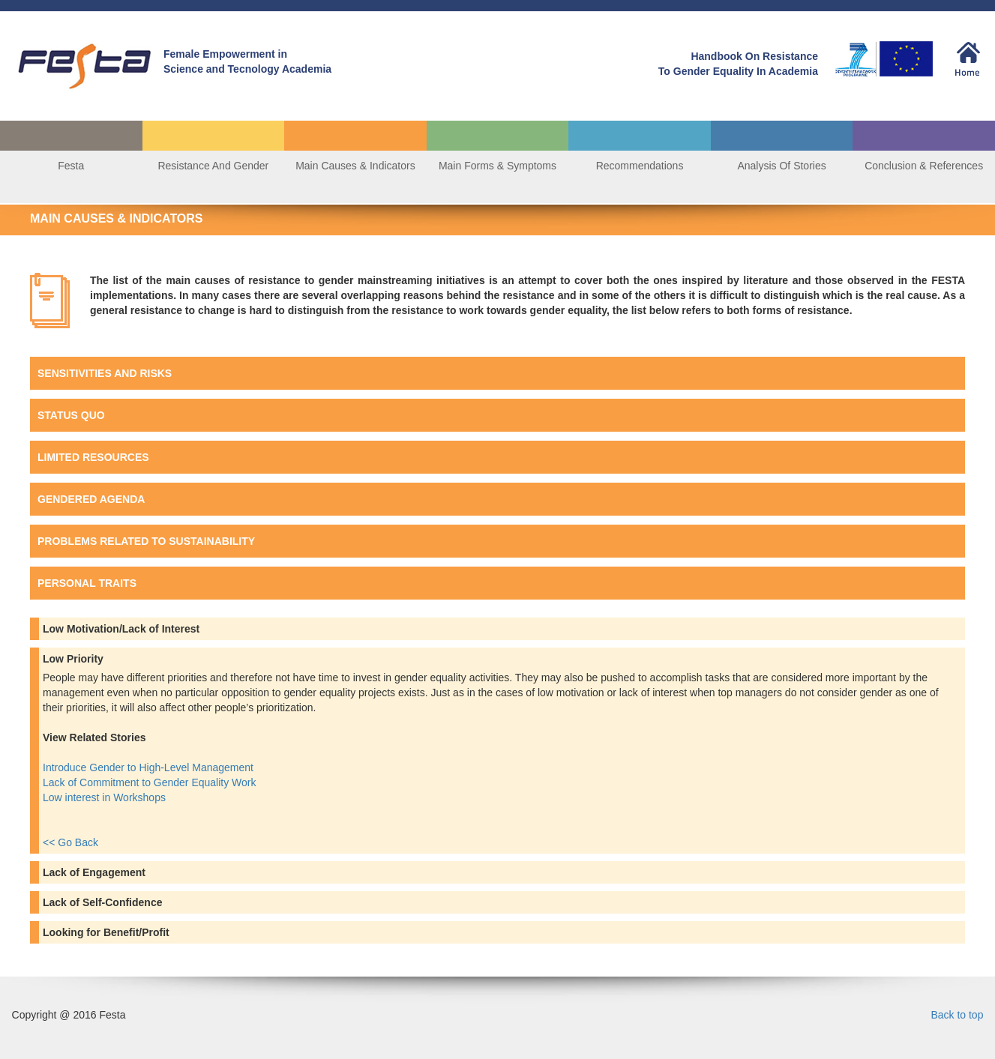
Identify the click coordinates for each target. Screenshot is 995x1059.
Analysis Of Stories (781, 166)
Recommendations (640, 166)
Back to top (957, 1015)
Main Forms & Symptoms (497, 166)
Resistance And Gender (212, 166)
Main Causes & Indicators (355, 166)
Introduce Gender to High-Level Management (149, 767)
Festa (71, 166)
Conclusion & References (924, 166)
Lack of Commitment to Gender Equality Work (151, 782)
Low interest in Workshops (106, 797)
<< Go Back (70, 842)
